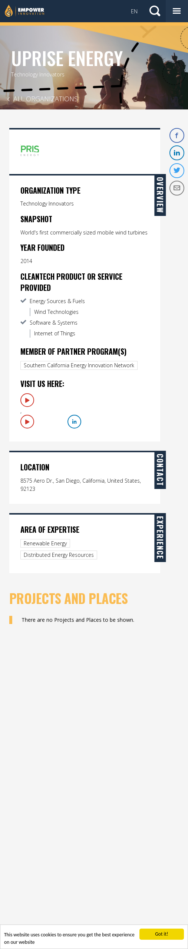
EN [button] (134, 11)
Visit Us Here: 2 (27, 421)
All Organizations (45, 98)
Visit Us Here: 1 (27, 400)
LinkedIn (74, 421)
